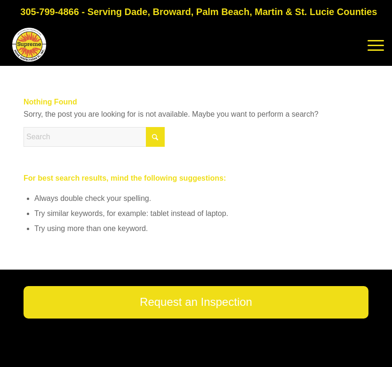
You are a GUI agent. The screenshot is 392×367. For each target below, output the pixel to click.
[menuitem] (371, 45)
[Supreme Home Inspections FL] (29, 45)
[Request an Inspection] (196, 302)
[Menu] (371, 45)
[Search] (94, 137)
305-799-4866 (49, 12)
